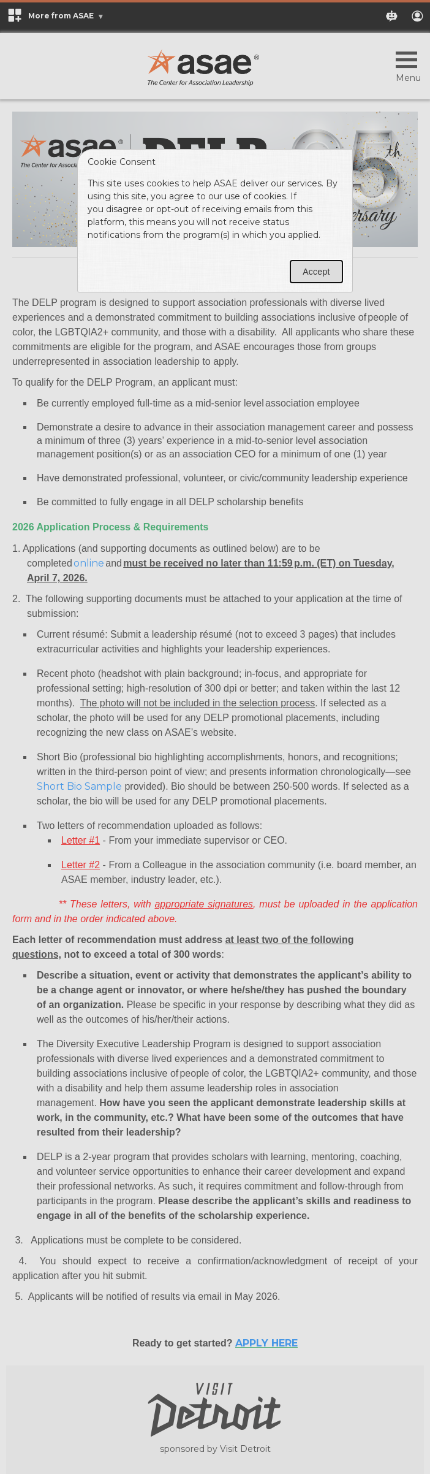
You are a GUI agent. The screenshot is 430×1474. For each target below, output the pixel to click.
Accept (316, 272)
